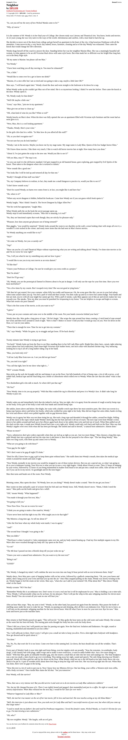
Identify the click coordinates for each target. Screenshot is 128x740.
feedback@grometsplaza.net (15, 11)
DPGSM (14, 8)
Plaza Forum (52, 724)
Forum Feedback (31, 11)
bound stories (64, 736)
